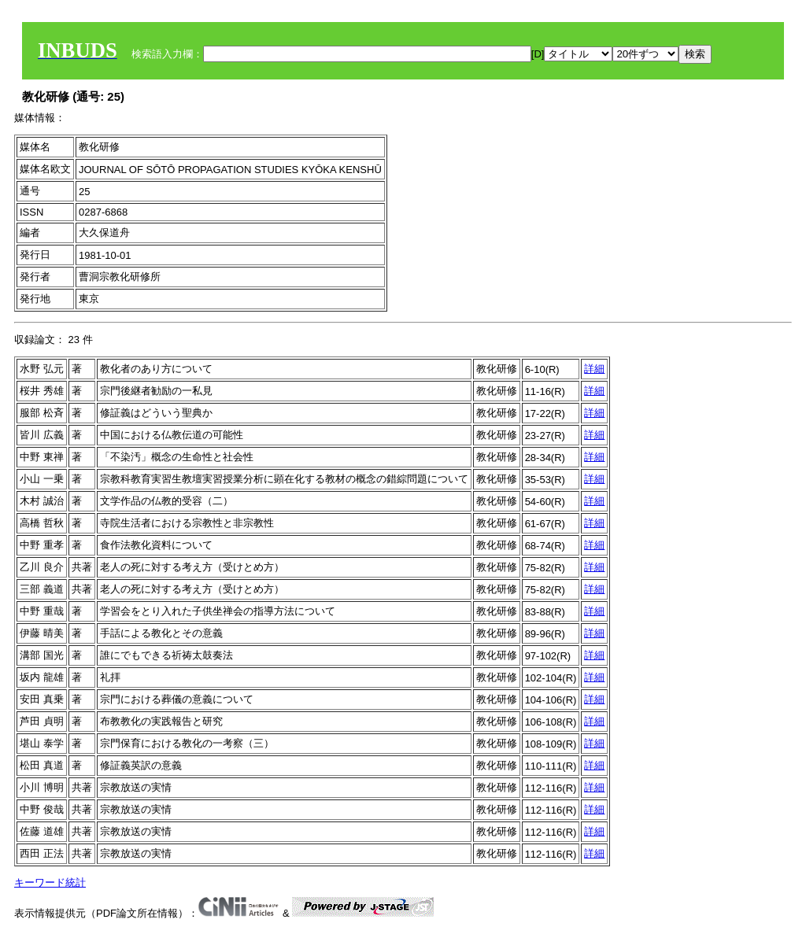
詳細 (594, 369)
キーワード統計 (50, 882)
